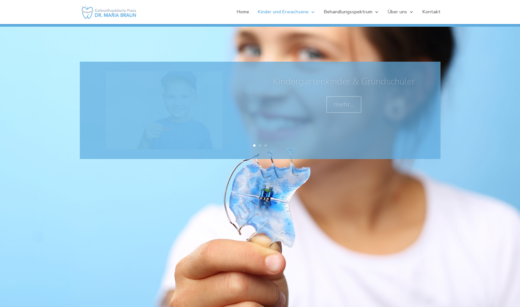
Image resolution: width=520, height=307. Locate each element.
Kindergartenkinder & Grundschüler (344, 83)
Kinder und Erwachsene (283, 12)
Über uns (397, 12)
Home (243, 12)
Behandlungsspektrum (348, 12)
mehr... (344, 106)
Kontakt (431, 12)
